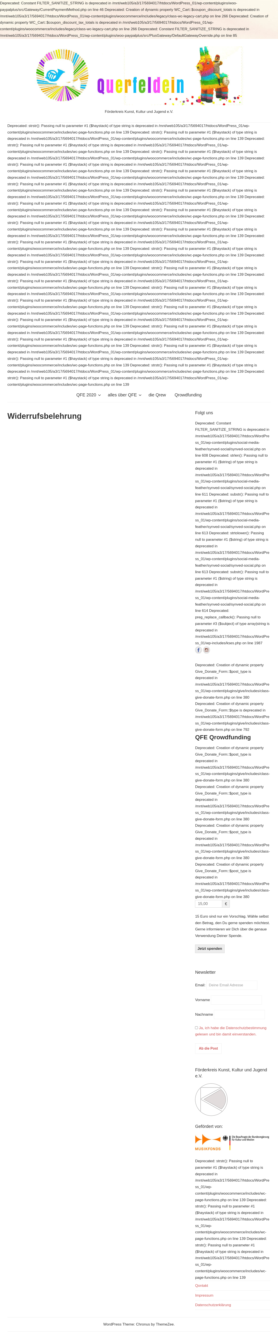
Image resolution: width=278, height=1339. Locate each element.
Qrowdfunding (188, 394)
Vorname (202, 1000)
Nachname (204, 1014)
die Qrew (157, 394)
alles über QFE (125, 394)
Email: (200, 985)
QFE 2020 (88, 394)
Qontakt (201, 1286)
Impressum (204, 1295)
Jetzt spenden (209, 949)
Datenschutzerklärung (213, 1305)
